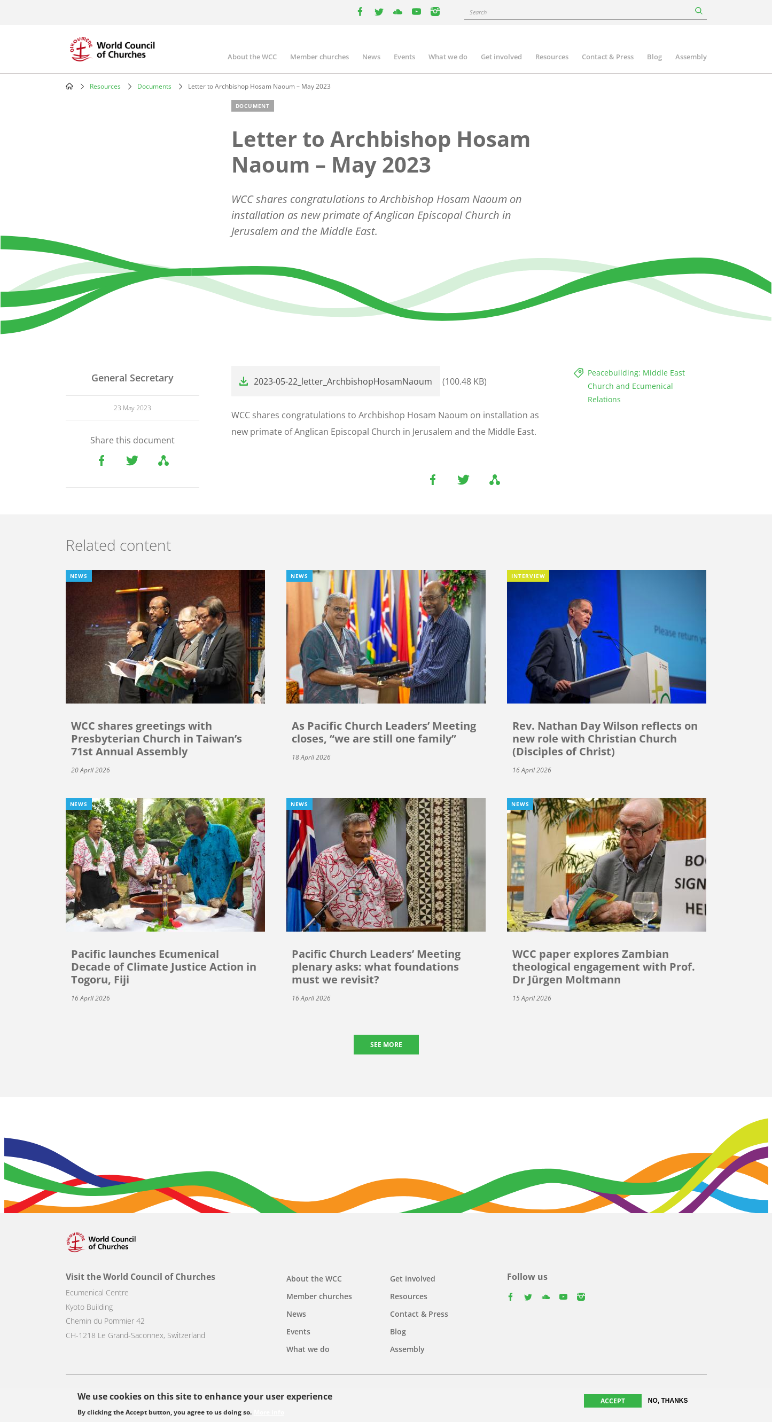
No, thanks (668, 1401)
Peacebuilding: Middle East (636, 373)
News (371, 56)
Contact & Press (608, 56)
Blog (654, 56)
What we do (447, 56)
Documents (154, 86)
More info (269, 1413)
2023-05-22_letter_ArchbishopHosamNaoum (343, 381)
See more (386, 1044)
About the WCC (252, 56)
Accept (613, 1401)
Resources (551, 56)
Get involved (501, 56)
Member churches (319, 56)
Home (69, 86)
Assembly (691, 56)
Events (404, 56)
